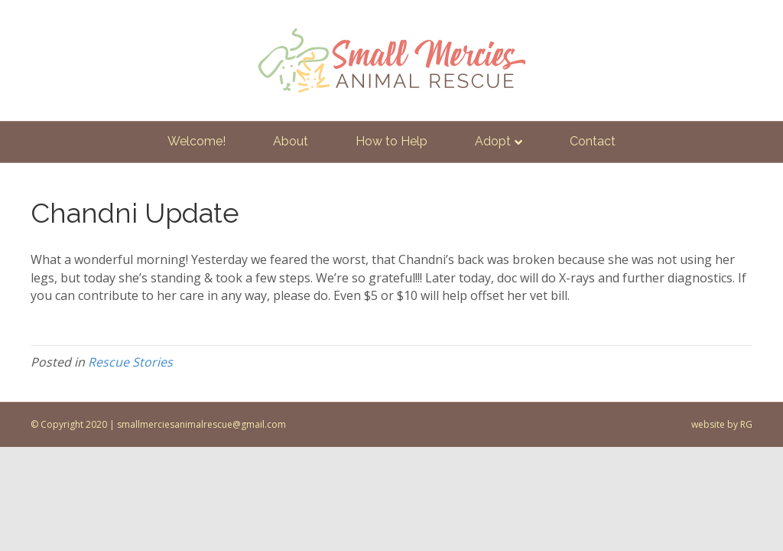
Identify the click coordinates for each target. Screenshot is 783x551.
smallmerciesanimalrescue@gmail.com (201, 424)
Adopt (493, 141)
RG (746, 424)
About (290, 141)
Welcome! (196, 141)
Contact (593, 141)
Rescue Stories (130, 362)
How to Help (391, 141)
